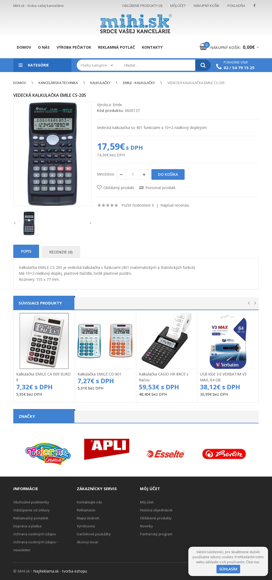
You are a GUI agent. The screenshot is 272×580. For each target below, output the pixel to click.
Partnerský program (156, 534)
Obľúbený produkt (118, 187)
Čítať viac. (253, 562)
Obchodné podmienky (31, 502)
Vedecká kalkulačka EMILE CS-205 (196, 82)
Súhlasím (228, 568)
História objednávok (156, 510)
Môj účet (178, 5)
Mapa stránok (88, 518)
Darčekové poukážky (94, 534)
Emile (117, 104)
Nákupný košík (206, 5)
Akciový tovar (87, 542)
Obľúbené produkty (156, 518)
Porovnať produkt (160, 187)
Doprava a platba (27, 526)
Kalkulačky (100, 82)
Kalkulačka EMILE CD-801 (100, 374)
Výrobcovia (86, 526)
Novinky (146, 526)
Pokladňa (236, 5)
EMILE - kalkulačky (139, 82)
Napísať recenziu (174, 205)
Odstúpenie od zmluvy (31, 510)
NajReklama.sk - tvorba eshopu (60, 571)
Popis (26, 251)
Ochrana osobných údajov (34, 534)
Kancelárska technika (58, 82)
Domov (19, 82)
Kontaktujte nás (89, 502)
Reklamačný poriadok (30, 518)
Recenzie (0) (61, 251)
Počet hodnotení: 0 (137, 205)
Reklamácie (86, 510)
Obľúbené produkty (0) (142, 5)
